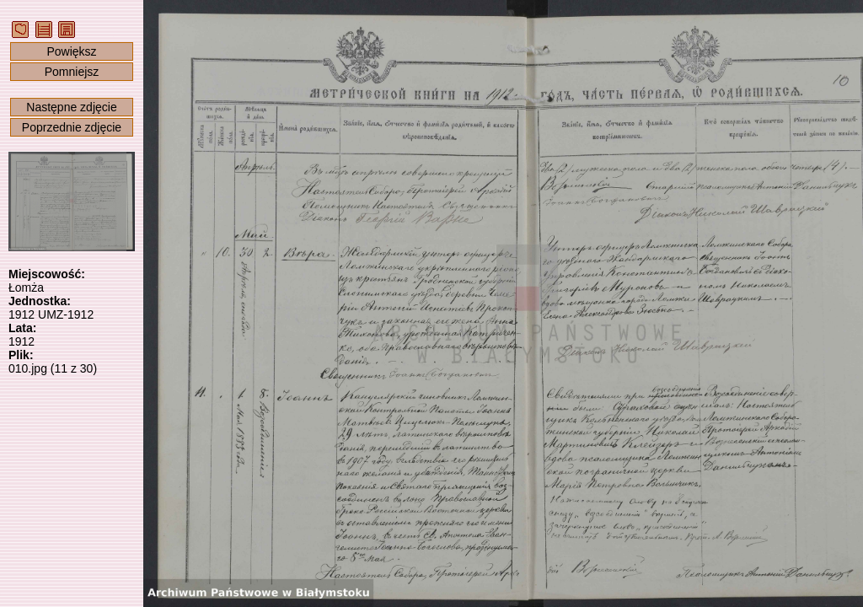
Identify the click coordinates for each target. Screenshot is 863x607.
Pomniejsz (72, 71)
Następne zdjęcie (71, 107)
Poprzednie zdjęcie (71, 127)
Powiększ (71, 51)
